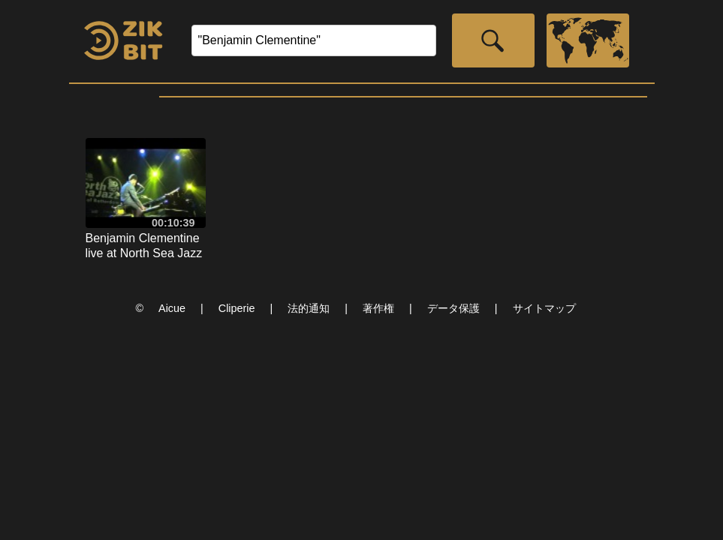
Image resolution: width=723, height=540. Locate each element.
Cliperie (236, 308)
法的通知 (309, 308)
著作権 (378, 308)
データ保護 (453, 308)
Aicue (171, 308)
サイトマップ (544, 308)
